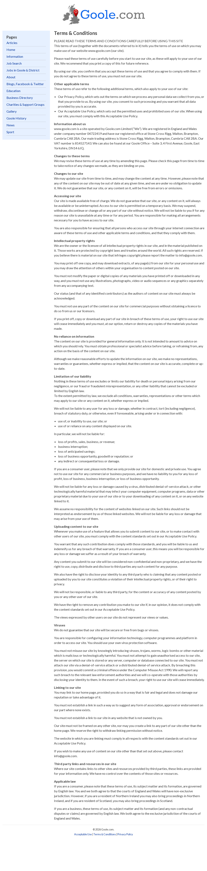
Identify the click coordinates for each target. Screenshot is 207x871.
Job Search (14, 63)
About (10, 77)
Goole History (16, 118)
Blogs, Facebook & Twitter (25, 84)
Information (14, 56)
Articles (11, 43)
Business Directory (19, 97)
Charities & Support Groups (25, 104)
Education (13, 91)
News (10, 125)
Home (10, 49)
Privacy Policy (125, 834)
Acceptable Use (83, 834)
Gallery (11, 111)
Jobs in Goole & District (22, 70)
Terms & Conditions (104, 834)
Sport (10, 132)
